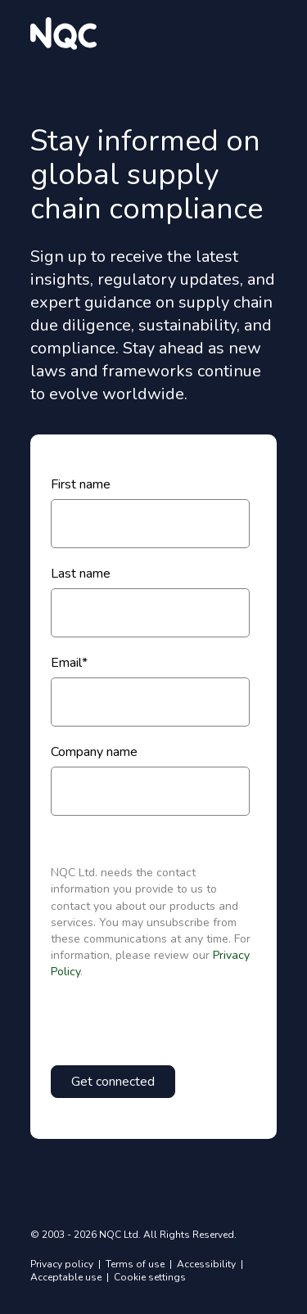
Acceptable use (67, 1277)
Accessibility (207, 1264)
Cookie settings (150, 1277)
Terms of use (136, 1264)
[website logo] (63, 33)
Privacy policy (63, 1264)
